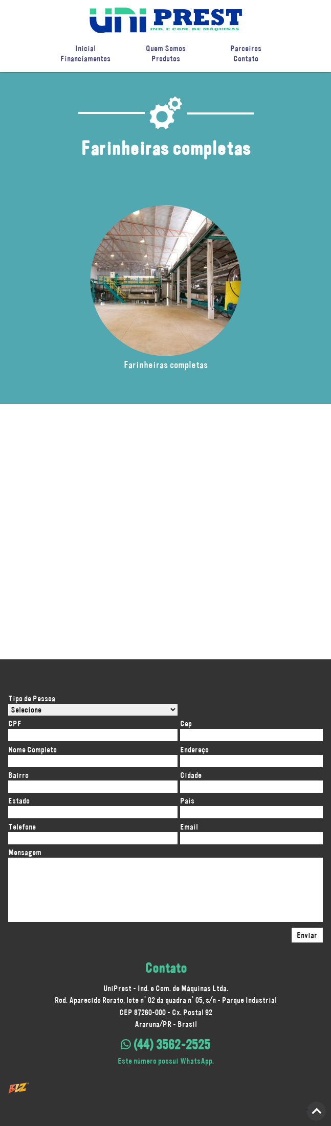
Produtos (165, 58)
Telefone (22, 827)
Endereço (194, 749)
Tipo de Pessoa (31, 698)
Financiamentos (85, 58)
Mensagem (24, 852)
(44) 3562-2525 (165, 1045)
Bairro (18, 775)
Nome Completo (32, 749)
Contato (245, 58)
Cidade (191, 775)
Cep (186, 723)
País (187, 801)
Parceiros (245, 48)
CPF (14, 723)
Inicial (85, 48)
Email (189, 827)
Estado (19, 801)
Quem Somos (166, 48)
